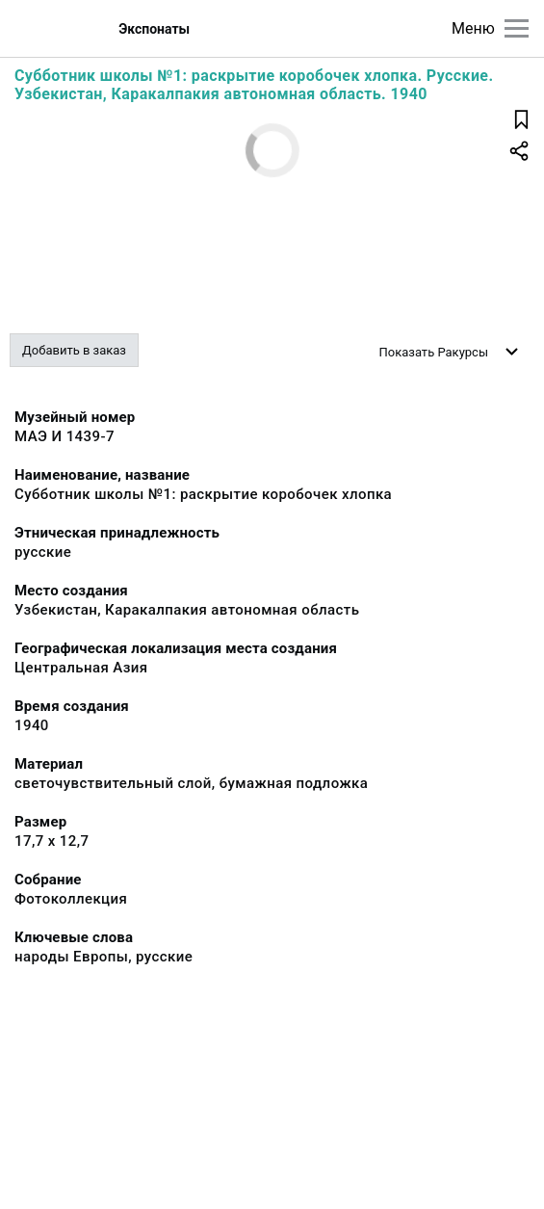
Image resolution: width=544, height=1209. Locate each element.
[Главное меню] (516, 28)
